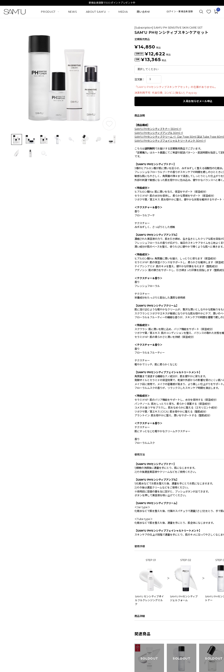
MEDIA (123, 11)
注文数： (139, 79)
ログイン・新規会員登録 (180, 12)
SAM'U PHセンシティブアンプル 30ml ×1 (158, 132)
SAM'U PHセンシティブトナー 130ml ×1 (157, 128)
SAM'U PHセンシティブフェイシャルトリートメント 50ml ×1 (170, 140)
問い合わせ (143, 11)
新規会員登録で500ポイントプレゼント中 (112, 2)
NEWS (72, 11)
